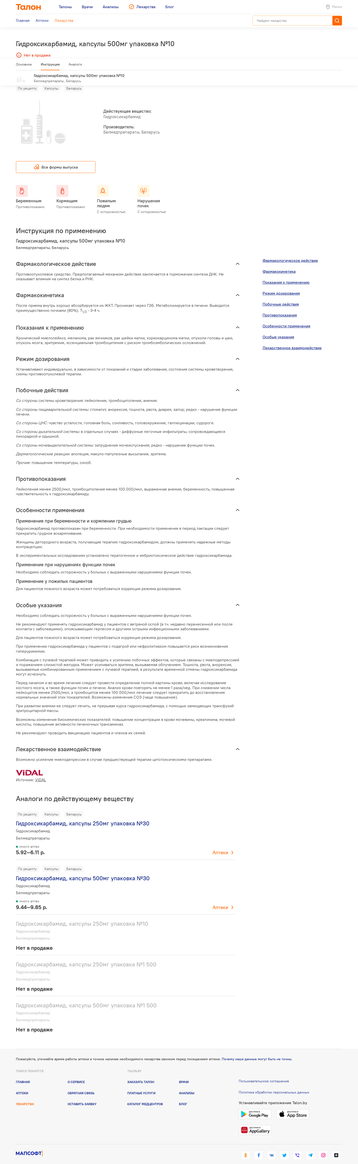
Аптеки (220, 845)
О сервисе (76, 1075)
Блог (183, 1097)
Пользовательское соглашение (264, 1074)
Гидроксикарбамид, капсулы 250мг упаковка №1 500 (86, 957)
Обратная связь (81, 1086)
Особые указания (278, 329)
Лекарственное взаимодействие (292, 340)
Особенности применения (286, 318)
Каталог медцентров (145, 1097)
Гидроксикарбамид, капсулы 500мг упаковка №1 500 (86, 998)
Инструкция (50, 66)
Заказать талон (140, 1075)
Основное (24, 66)
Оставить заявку (82, 1097)
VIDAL (40, 772)
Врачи (184, 1075)
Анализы (186, 1086)
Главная (23, 1075)
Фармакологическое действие (290, 253)
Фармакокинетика (279, 264)
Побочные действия (281, 296)
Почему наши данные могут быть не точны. (257, 1051)
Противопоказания (280, 307)
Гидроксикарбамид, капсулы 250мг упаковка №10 (82, 916)
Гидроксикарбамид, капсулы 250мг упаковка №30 (82, 816)
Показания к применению (286, 275)
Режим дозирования (281, 285)
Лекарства (25, 1097)
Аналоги (75, 66)
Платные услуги (141, 1086)
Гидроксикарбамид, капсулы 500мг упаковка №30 (83, 870)
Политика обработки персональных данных (274, 1085)
